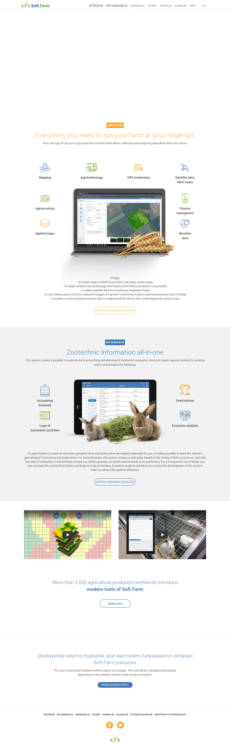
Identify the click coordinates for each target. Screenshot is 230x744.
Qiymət (152, 5)
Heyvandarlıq (116, 5)
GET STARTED (43, 77)
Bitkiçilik (96, 5)
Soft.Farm (37, 5)
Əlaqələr (181, 5)
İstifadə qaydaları (141, 714)
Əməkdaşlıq (137, 5)
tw (120, 725)
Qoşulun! (115, 603)
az (204, 5)
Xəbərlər (166, 5)
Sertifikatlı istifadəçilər (170, 714)
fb (109, 725)
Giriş (192, 5)
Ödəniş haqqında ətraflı (115, 685)
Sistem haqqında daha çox (115, 310)
